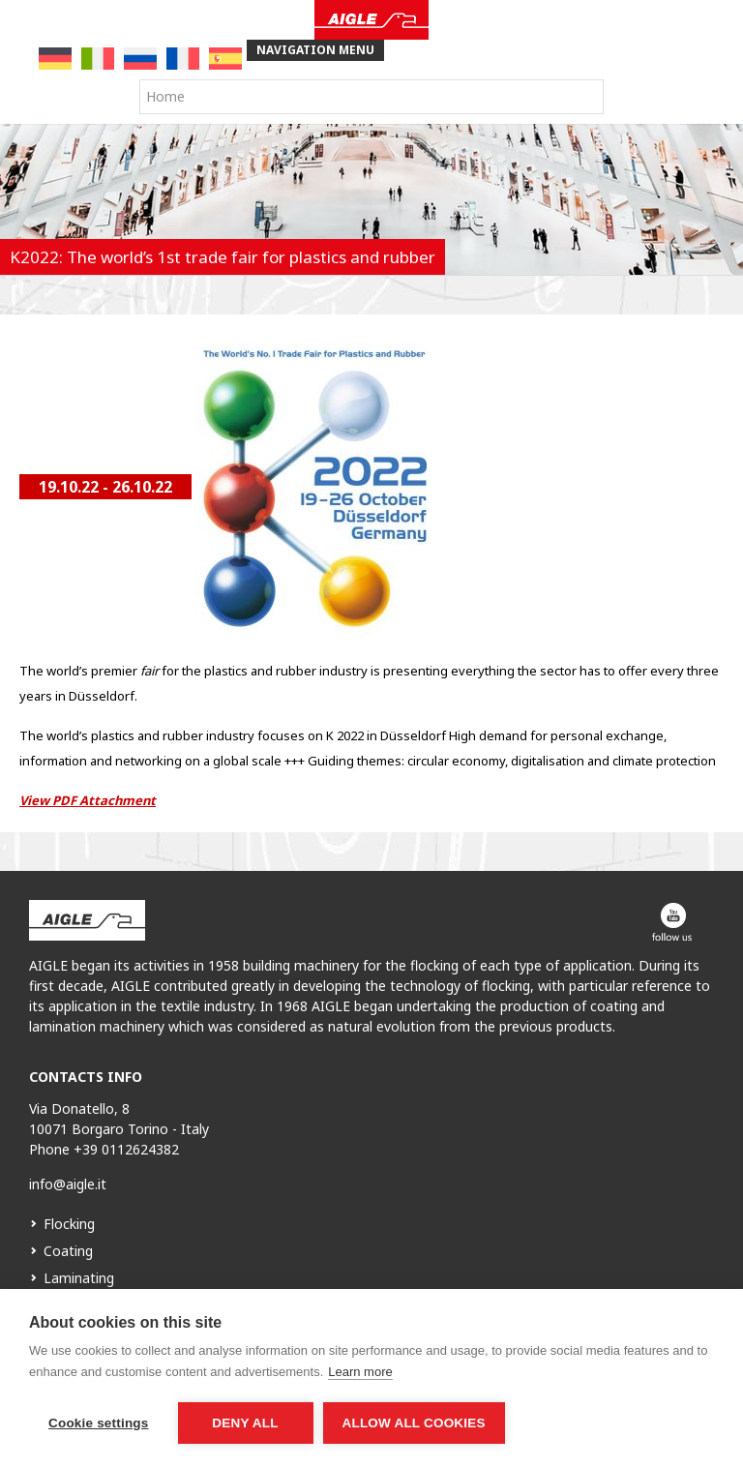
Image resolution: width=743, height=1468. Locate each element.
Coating (68, 1251)
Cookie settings (98, 1423)
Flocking (69, 1223)
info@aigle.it (67, 1184)
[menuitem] (55, 58)
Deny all (245, 1423)
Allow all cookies (414, 1423)
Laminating (79, 1278)
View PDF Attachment (87, 800)
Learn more (360, 1371)
